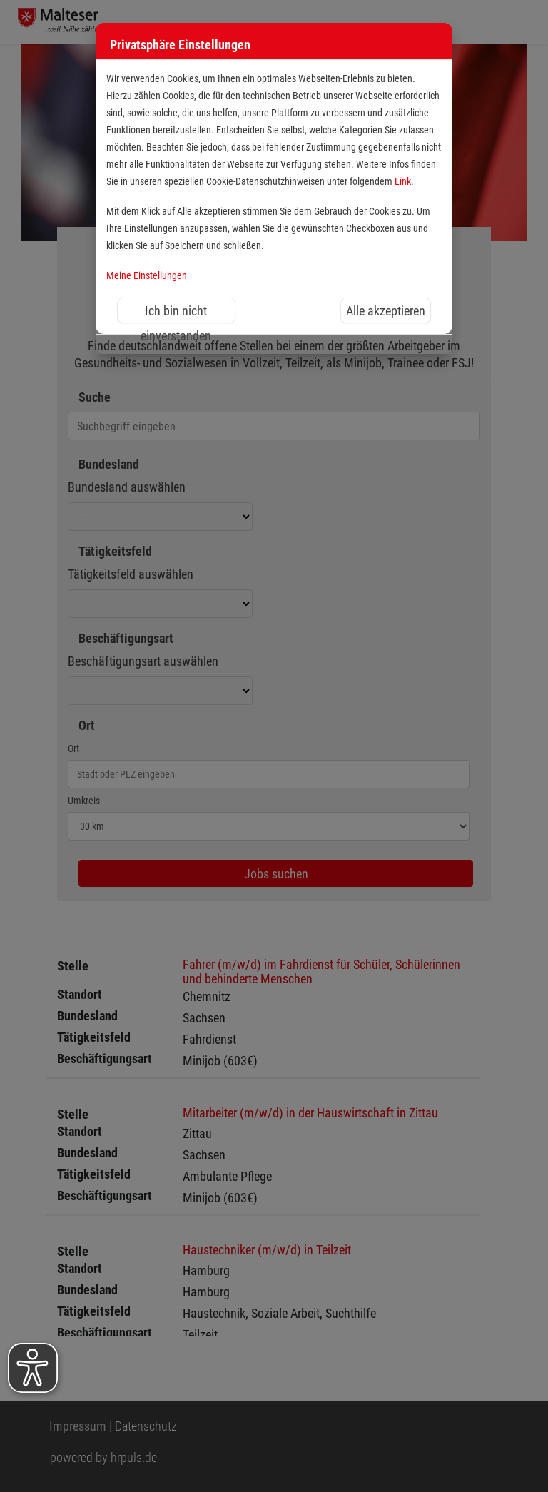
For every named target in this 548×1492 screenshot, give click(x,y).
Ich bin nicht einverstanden (176, 313)
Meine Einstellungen (146, 276)
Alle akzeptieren (385, 310)
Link (403, 182)
